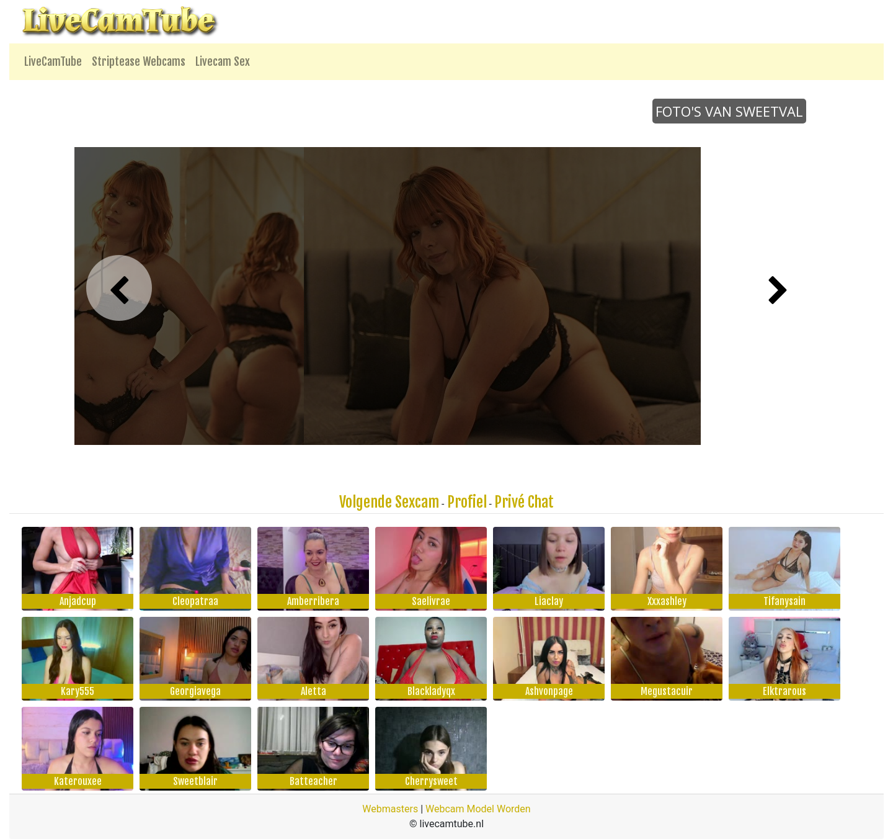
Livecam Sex (222, 61)
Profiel (467, 502)
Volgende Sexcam (389, 502)
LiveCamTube (53, 61)
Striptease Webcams (138, 61)
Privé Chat (524, 502)
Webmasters (390, 809)
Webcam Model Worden (478, 809)
